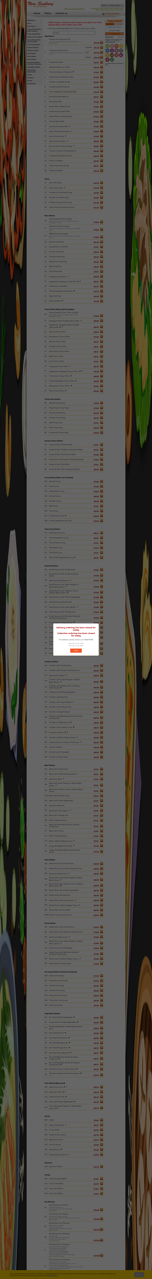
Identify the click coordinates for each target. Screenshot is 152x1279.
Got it (76, 650)
